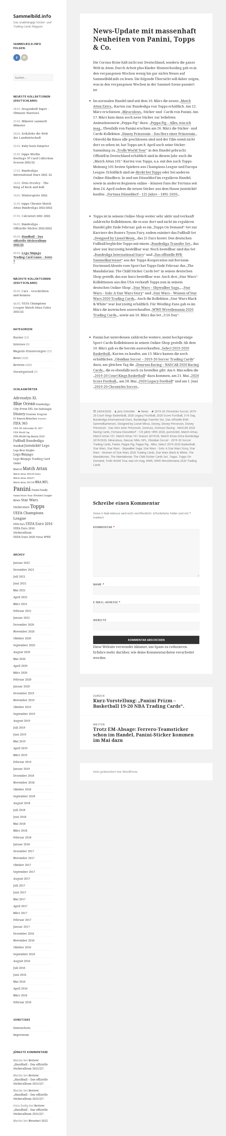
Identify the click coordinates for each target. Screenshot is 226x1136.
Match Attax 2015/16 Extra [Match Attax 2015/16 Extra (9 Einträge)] (27, 473)
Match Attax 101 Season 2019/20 (137, 436)
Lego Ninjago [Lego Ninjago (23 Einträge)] (23, 454)
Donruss (147, 428)
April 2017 (20, 906)
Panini (116, 444)
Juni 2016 (19, 975)
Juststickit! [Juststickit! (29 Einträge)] (32, 445)
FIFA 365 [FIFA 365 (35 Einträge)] (20, 423)
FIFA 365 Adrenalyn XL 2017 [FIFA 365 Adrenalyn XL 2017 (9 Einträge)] (28, 428)
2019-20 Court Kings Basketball (120, 375)
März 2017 (20, 913)
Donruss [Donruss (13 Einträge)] (31, 414)
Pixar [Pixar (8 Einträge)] (30, 495)
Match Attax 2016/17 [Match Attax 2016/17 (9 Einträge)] (23, 477)
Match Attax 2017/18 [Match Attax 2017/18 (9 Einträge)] (23, 482)
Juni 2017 (19, 892)
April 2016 (20, 988)
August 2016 (21, 961)
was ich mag (136, 461)
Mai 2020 (19, 659)
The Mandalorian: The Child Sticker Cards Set (139, 456)
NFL (144, 440)
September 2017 (24, 872)
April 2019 (20, 748)
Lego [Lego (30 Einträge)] (45, 445)
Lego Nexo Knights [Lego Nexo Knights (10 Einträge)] (23, 450)
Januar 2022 (21, 563)
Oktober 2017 (22, 865)
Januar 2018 (21, 844)
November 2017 (23, 858)
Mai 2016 (19, 981)
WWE (149, 461)
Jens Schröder (126, 411)
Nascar (128, 440)
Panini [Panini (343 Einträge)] (22, 489)
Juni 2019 (19, 734)
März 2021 (20, 604)
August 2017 (21, 878)
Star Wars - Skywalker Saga (124, 448)
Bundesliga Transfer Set (171, 243)
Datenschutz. (22, 1028)
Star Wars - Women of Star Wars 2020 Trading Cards (144, 450)
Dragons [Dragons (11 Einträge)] (42, 414)
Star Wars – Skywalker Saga (156, 287)
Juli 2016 (19, 968)
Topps (173, 456)
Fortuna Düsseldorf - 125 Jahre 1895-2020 (138, 432)
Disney (155, 423)
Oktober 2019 (22, 707)
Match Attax (189, 432)
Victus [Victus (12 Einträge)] (39, 537)
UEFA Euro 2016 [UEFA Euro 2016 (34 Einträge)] (39, 523)
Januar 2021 (21, 617)
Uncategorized (23, 372)
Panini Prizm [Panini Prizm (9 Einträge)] (20, 495)
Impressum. (21, 1035)
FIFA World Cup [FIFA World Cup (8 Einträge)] (21, 432)
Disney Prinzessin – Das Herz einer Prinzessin (158, 133)
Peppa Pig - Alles (146, 444)
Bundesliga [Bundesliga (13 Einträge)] (43, 404)
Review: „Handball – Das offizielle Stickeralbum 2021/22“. (30, 1064)
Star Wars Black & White (171, 452)
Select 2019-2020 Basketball (176, 444)
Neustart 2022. (38, 1120)
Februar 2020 (22, 679)
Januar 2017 (21, 926)
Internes (19, 344)
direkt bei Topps (148, 172)
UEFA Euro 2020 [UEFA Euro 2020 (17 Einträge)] (24, 537)
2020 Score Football (169, 415)
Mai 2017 (19, 899)
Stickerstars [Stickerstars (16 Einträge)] (21, 507)
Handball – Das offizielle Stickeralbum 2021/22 (29, 241)
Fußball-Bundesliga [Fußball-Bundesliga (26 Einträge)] (28, 440)
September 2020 (24, 645)
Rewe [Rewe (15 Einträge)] (16, 500)
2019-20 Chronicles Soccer (116, 386)
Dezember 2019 (23, 693)
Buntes (18, 337)
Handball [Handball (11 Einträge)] (18, 445)
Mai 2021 (19, 590)
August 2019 (21, 720)
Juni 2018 (19, 817)
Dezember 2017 (23, 851)
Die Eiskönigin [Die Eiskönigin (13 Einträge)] (43, 409)
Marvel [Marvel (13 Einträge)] (17, 469)
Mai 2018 (19, 823)
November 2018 (23, 782)
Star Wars (99, 448)
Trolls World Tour (131, 150)
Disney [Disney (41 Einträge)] (19, 413)
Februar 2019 (22, 762)
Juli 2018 (19, 810)
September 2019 (24, 714)
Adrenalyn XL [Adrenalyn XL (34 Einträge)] (25, 397)
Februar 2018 (22, 837)
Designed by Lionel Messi (114, 238)
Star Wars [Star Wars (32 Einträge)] (29, 499)
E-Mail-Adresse (107, 602)
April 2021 (20, 597)
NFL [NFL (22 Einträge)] (45, 482)
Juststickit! (173, 432)
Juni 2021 (19, 583)
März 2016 (20, 995)
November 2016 (23, 940)
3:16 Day (189, 415)
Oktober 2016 (22, 947)
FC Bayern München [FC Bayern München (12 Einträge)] (25, 418)
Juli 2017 (19, 885)
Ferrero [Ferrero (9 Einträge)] (42, 418)
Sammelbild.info (32, 16)
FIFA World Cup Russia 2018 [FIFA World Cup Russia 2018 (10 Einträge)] (28, 436)
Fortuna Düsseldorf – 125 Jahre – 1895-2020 (142, 194)
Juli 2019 (19, 727)
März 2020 (20, 672)
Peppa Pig (127, 444)
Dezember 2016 (23, 933)
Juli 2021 (19, 576)
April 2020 (20, 666)
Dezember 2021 (23, 569)
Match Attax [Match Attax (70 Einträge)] (35, 468)
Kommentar (104, 527)
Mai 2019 (19, 741)
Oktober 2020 (22, 638)
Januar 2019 (21, 769)
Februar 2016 (22, 1002)
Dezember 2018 (23, 775)
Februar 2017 (22, 920)
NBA (137, 440)
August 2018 (21, 803)
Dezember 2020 (23, 624)
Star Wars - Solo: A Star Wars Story (165, 448)
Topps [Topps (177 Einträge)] (37, 506)
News (17, 358)
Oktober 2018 (22, 789)
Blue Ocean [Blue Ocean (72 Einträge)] (24, 403)
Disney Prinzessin (172, 423)
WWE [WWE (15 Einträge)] (47, 537)
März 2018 (20, 830)
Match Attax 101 (104, 436)
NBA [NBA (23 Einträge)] (38, 482)
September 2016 (24, 954)
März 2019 (20, 755)
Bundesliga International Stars (119, 254)
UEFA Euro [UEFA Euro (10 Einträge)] (19, 524)
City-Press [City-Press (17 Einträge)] (20, 409)
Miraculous (132, 111)
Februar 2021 (22, 611)
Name (98, 584)
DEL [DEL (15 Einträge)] (30, 409)
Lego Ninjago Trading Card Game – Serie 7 (32, 257)
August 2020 (21, 652)
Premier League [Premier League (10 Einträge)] (43, 495)
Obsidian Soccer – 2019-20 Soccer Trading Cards (154, 359)
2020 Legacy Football (155, 381)
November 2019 (23, 700)
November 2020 (23, 631)
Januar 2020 (21, 686)
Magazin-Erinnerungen (29, 351)
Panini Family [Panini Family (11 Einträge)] (40, 490)
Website (99, 620)
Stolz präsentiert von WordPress (115, 771)
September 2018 (24, 796)
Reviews (19, 365)
